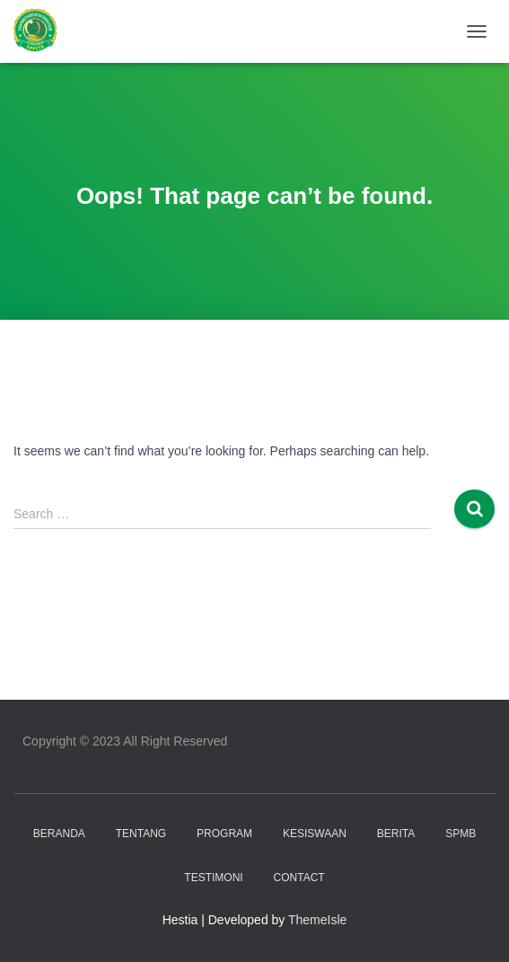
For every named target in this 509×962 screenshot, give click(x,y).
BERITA (396, 833)
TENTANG (141, 833)
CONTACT (299, 877)
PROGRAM (224, 833)
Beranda (59, 833)
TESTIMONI (213, 877)
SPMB (460, 833)
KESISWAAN (315, 833)
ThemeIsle (317, 920)
